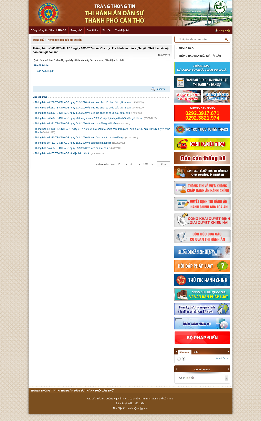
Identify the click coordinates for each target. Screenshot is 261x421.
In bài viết (161, 89)
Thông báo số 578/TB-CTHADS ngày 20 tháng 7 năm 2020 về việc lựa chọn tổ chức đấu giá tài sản (89, 118)
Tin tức (107, 30)
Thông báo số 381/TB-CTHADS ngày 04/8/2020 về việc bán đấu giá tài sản (76, 123)
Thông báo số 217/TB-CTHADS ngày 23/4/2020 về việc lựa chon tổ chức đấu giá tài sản (83, 107)
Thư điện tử (121, 30)
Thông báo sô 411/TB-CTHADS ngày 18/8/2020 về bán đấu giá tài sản (73, 142)
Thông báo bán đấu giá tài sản (64, 39)
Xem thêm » (222, 358)
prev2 (179, 358)
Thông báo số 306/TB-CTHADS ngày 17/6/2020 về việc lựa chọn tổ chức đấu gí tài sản (82, 113)
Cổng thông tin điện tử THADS (48, 30)
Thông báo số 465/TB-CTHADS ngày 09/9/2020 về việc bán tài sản (71, 148)
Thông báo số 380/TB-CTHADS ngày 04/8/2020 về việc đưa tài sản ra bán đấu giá (80, 137)
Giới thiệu (92, 30)
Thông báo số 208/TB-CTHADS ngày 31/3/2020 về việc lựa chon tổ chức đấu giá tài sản (83, 102)
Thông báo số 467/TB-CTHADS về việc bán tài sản (62, 153)
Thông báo (186, 48)
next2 (183, 358)
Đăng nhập (224, 30)
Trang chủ (76, 30)
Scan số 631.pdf (44, 71)
